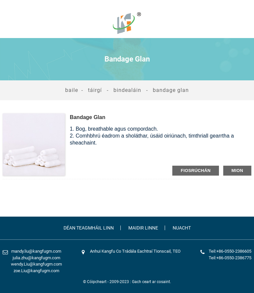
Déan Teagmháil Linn (89, 228)
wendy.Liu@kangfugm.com (36, 264)
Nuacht (182, 228)
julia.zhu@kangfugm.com (36, 257)
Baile (71, 90)
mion (237, 170)
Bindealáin (127, 90)
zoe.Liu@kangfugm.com (36, 270)
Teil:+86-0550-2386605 (230, 251)
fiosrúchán (195, 170)
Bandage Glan (171, 90)
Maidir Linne (143, 228)
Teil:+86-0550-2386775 (230, 257)
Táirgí (95, 90)
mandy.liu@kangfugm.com (36, 251)
